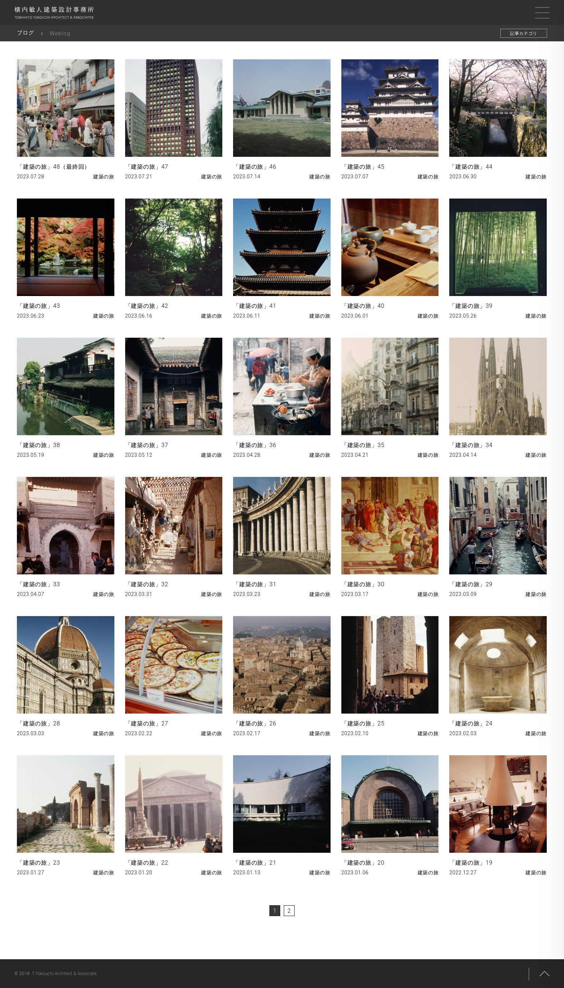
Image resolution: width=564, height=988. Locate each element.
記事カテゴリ (523, 33)
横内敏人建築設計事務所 (54, 14)
